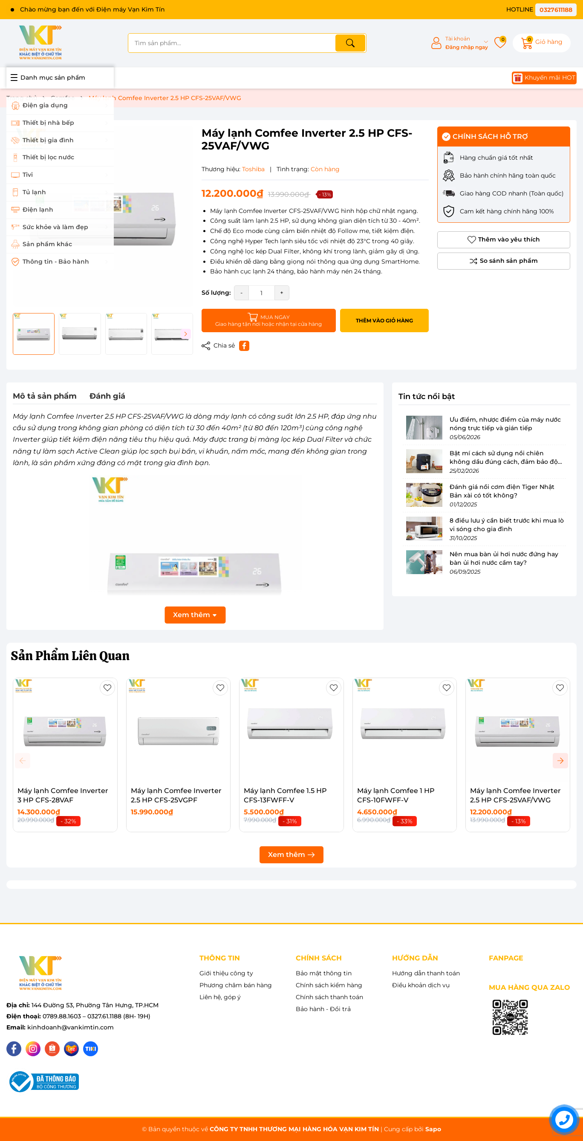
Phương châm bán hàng (235, 985)
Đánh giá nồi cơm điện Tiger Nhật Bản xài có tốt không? (502, 491)
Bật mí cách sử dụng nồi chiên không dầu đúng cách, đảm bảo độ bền (504, 461)
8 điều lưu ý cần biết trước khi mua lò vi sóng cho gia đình (507, 525)
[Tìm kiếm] (350, 43)
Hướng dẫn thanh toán (426, 973)
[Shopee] (52, 1048)
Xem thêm (291, 855)
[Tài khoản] (459, 43)
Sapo (433, 1129)
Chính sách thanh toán (329, 997)
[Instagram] (33, 1048)
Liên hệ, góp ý (220, 997)
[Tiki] (90, 1048)
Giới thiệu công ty (226, 973)
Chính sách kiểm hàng (329, 985)
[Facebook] (13, 1048)
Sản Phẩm (70, 655)
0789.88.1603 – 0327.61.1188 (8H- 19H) (96, 1016)
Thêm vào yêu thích (504, 240)
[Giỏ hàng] (542, 43)
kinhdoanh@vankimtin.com (70, 1027)
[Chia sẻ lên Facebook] (244, 346)
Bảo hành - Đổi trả (323, 1009)
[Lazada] (71, 1048)
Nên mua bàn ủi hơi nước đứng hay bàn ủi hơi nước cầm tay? (504, 558)
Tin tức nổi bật (426, 396)
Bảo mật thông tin (324, 973)
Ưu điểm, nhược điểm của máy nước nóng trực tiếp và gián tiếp (505, 424)
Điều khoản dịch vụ (421, 985)
